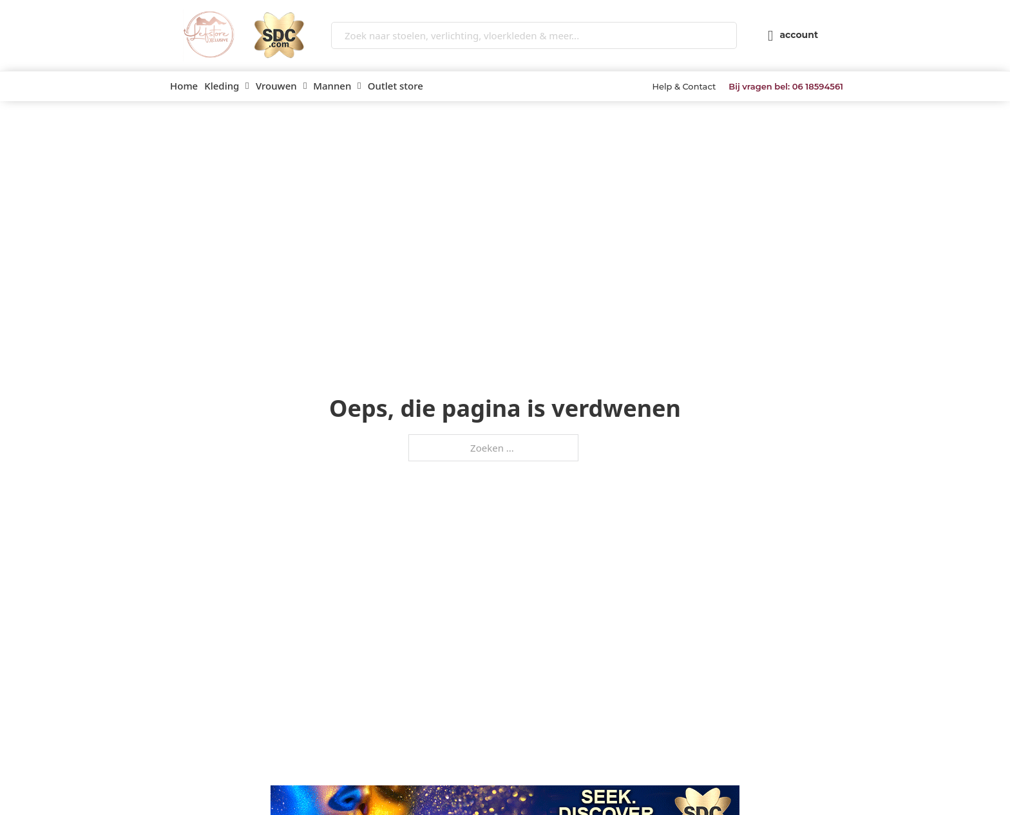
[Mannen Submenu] (359, 86)
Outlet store (395, 85)
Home (184, 85)
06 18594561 (817, 86)
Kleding (221, 85)
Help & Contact (684, 86)
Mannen (332, 85)
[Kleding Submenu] (247, 86)
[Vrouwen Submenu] (305, 86)
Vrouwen (276, 85)
